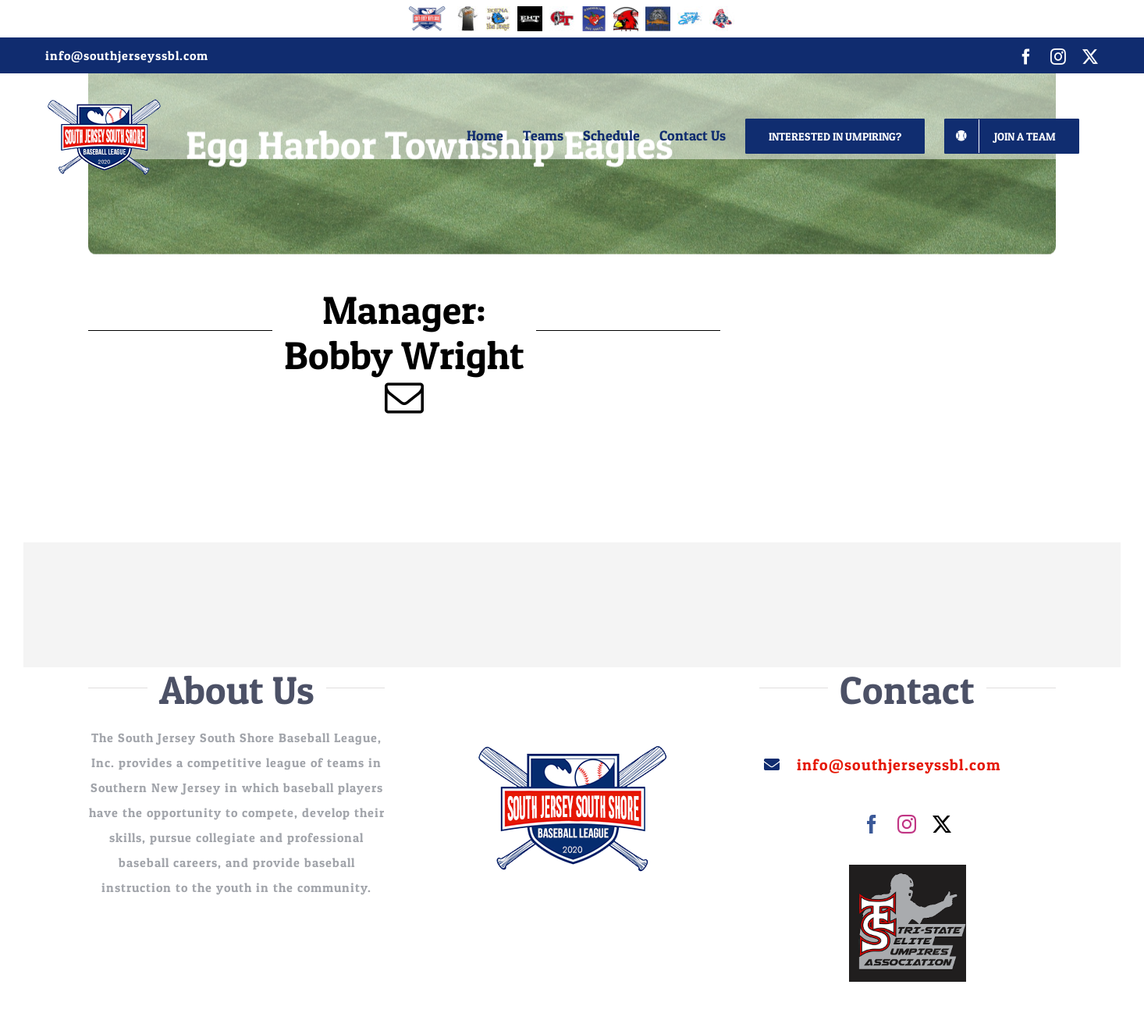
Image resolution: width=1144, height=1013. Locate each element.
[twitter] (942, 824)
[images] (907, 871)
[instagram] (907, 824)
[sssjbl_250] (572, 751)
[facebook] (872, 824)
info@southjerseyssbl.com (126, 55)
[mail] (405, 397)
